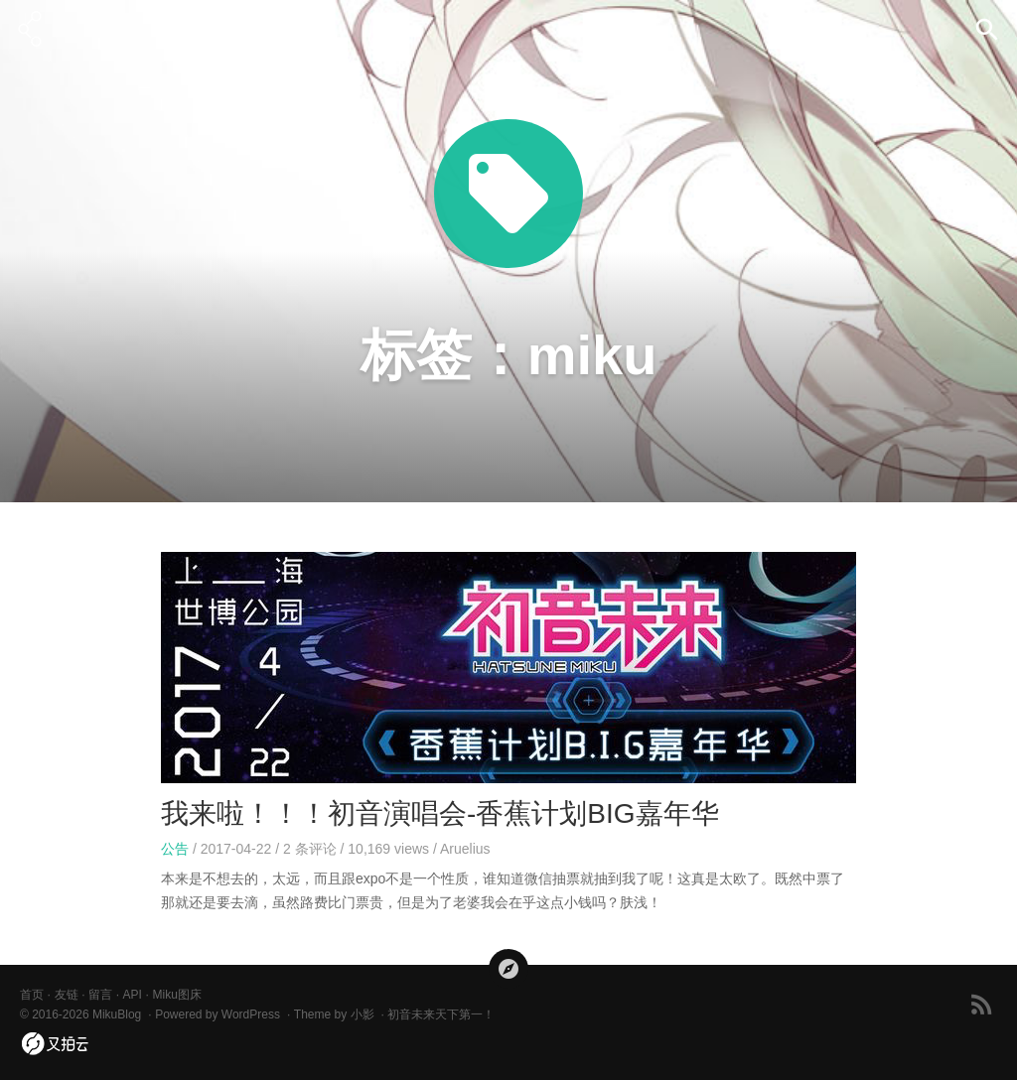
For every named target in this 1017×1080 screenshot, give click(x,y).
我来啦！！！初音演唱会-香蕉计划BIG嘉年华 (440, 813)
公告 (175, 849)
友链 (66, 995)
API (132, 995)
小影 (362, 1014)
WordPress (250, 1014)
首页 (32, 995)
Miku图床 (176, 995)
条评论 (310, 849)
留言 (100, 995)
